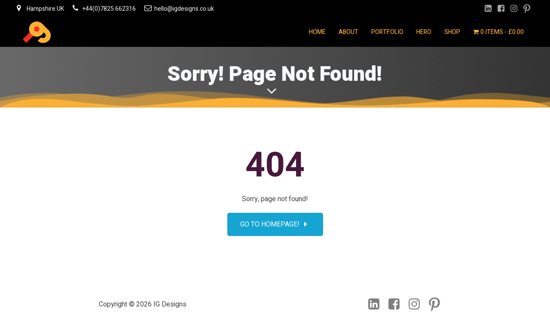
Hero (423, 32)
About (348, 32)
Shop (452, 32)
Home (317, 32)
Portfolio (387, 32)
